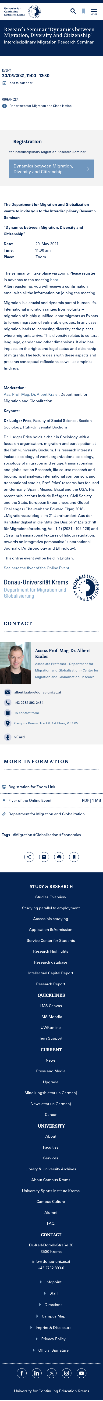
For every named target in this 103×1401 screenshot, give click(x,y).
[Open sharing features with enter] (29, 857)
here (54, 279)
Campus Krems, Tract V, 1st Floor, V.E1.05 (41, 723)
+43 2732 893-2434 (23, 702)
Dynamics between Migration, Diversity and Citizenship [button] (51, 168)
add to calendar (17, 83)
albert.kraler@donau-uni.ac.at (32, 692)
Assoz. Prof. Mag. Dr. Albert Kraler (62, 653)
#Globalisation (45, 834)
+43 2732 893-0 (51, 1267)
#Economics (70, 834)
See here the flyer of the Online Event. (37, 567)
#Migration (22, 834)
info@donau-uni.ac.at (51, 1261)
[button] (51, 737)
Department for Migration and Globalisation (37, 106)
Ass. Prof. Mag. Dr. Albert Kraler (31, 394)
